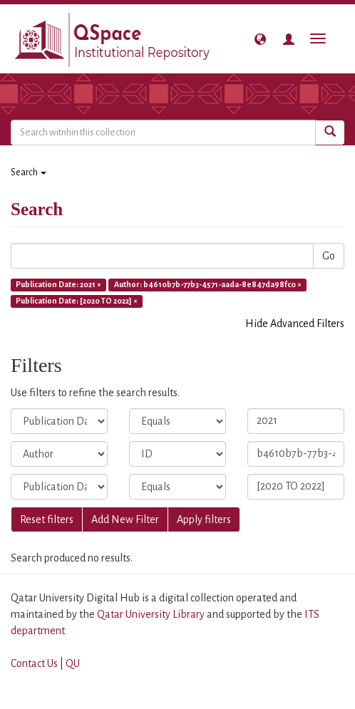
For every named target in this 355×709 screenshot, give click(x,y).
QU (73, 663)
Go (328, 256)
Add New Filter (125, 519)
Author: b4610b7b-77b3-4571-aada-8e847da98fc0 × (208, 284)
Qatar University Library (152, 614)
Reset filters (46, 519)
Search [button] (28, 172)
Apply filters (204, 519)
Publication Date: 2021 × (58, 284)
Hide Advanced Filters (294, 323)
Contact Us (34, 663)
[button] (260, 39)
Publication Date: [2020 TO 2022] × (77, 300)
